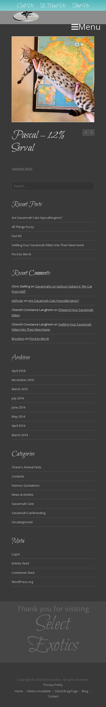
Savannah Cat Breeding (28, 513)
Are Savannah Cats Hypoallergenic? (37, 218)
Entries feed (20, 563)
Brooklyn (18, 338)
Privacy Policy (53, 685)
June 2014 (18, 407)
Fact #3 (17, 236)
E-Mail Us (53, 6)
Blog (85, 691)
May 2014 (18, 416)
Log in (16, 554)
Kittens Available (39, 691)
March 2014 (20, 435)
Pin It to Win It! (21, 254)
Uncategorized (22, 522)
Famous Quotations (26, 485)
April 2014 (18, 425)
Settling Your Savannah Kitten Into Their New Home (48, 245)
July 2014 (18, 398)
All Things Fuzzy (23, 227)
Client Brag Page (66, 691)
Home (19, 691)
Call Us (25, 6)
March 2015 (20, 389)
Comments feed (23, 573)
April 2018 (18, 371)
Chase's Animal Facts (26, 467)
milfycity (17, 301)
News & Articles (22, 494)
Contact (53, 696)
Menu (86, 26)
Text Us (81, 6)
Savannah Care (23, 504)
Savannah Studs (22, 169)
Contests (18, 476)
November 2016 (23, 380)
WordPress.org (22, 582)
